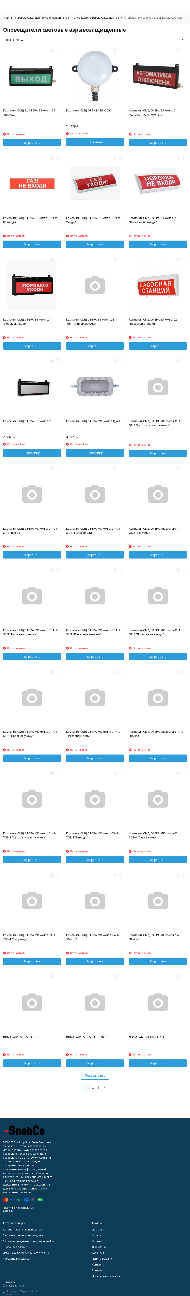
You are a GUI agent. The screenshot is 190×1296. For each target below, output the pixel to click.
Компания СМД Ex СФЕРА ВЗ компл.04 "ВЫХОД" (29, 112)
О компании (99, 1247)
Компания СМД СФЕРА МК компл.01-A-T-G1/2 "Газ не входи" (93, 531)
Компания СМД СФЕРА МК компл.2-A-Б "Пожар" (155, 937)
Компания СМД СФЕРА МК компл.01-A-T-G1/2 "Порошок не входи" (156, 632)
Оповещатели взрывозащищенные (96, 17)
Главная (8, 17)
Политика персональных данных (18, 1209)
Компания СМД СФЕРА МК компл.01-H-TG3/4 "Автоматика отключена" (29, 835)
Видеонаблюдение (15, 1247)
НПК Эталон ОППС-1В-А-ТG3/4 (86, 1036)
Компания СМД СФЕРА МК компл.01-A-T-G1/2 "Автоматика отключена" (156, 423)
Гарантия (98, 1253)
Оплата (97, 1235)
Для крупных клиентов (106, 1276)
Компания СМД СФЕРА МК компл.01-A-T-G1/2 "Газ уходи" (156, 531)
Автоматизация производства (22, 1229)
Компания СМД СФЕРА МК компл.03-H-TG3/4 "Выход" (92, 835)
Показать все (95, 1075)
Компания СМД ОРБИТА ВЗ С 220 (89, 110)
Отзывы (97, 1241)
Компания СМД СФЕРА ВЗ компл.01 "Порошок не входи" (153, 220)
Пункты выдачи (102, 1258)
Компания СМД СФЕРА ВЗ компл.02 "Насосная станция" (153, 321)
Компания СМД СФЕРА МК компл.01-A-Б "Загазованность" (93, 734)
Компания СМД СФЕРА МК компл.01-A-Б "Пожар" (156, 734)
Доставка (98, 1229)
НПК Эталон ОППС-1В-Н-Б (146, 1036)
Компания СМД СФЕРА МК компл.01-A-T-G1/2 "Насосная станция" (30, 632)
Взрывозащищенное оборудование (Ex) (43, 17)
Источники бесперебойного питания (26, 1253)
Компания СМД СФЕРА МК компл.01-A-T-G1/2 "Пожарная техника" (93, 632)
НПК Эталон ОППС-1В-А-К (20, 1036)
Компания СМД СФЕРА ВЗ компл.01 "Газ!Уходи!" (93, 220)
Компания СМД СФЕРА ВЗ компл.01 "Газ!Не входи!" (30, 220)
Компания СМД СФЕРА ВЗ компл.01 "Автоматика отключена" (153, 112)
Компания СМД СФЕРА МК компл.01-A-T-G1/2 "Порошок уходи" (30, 734)
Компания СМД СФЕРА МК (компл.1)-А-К (93, 421)
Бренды (97, 1270)
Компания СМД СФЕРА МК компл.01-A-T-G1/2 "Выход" (30, 531)
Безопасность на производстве (23, 1235)
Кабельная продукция (17, 1258)
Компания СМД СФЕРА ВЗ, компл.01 (27, 421)
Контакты (98, 1264)
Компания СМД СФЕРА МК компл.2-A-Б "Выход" (92, 937)
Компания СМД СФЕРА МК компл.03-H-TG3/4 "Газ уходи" (29, 937)
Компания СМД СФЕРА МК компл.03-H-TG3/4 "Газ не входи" (155, 835)
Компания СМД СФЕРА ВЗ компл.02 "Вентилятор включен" (90, 321)
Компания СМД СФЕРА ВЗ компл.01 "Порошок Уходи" (27, 321)
